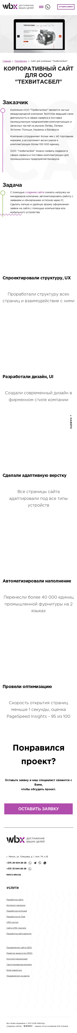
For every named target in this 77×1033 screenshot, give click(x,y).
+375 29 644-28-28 (17, 863)
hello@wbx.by (14, 875)
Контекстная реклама (17, 961)
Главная (7, 61)
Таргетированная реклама (19, 966)
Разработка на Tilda (16, 918)
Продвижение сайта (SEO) (19, 949)
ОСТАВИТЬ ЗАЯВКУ (66, 6)
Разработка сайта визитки (19, 935)
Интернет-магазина (16, 907)
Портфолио (21, 61)
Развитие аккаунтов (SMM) (20, 955)
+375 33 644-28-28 (16, 869)
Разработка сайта (15, 901)
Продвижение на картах (18, 978)
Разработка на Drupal (17, 913)
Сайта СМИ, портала (16, 930)
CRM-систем (12, 924)
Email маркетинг (14, 972)
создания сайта (35, 192)
